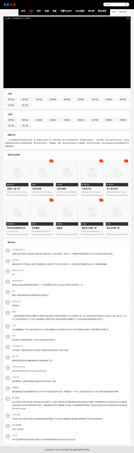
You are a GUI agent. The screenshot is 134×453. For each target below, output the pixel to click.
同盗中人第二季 (13, 188)
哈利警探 (35, 228)
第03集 (39, 99)
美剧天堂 (68, 449)
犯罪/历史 (123, 11)
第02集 (25, 99)
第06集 (81, 99)
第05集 (67, 99)
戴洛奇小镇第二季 (89, 228)
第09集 (123, 99)
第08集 (109, 99)
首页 (23, 10)
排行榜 (91, 10)
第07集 (95, 99)
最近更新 (102, 10)
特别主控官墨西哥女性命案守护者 (21, 228)
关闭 (127, 18)
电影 (54, 10)
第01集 (11, 99)
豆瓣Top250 (66, 10)
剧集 (31, 10)
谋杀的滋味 (61, 188)
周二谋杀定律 (112, 188)
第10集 (11, 105)
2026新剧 (79, 10)
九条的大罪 (86, 188)
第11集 (25, 105)
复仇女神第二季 (113, 228)
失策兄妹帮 (36, 188)
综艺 (39, 10)
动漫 (47, 10)
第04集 (53, 99)
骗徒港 (59, 228)
